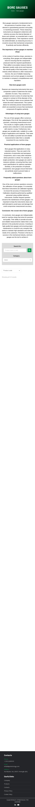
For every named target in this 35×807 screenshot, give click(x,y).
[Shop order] (11, 270)
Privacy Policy (8, 791)
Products (7, 784)
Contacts (7, 787)
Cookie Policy (8, 794)
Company (7, 780)
